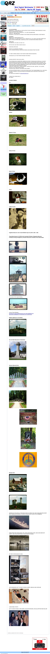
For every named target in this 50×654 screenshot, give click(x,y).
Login (10, 22)
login (33, 11)
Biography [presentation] (9, 25)
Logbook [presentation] (18, 25)
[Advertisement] (19, 644)
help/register (37, 11)
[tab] (9, 26)
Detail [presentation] (14, 25)
